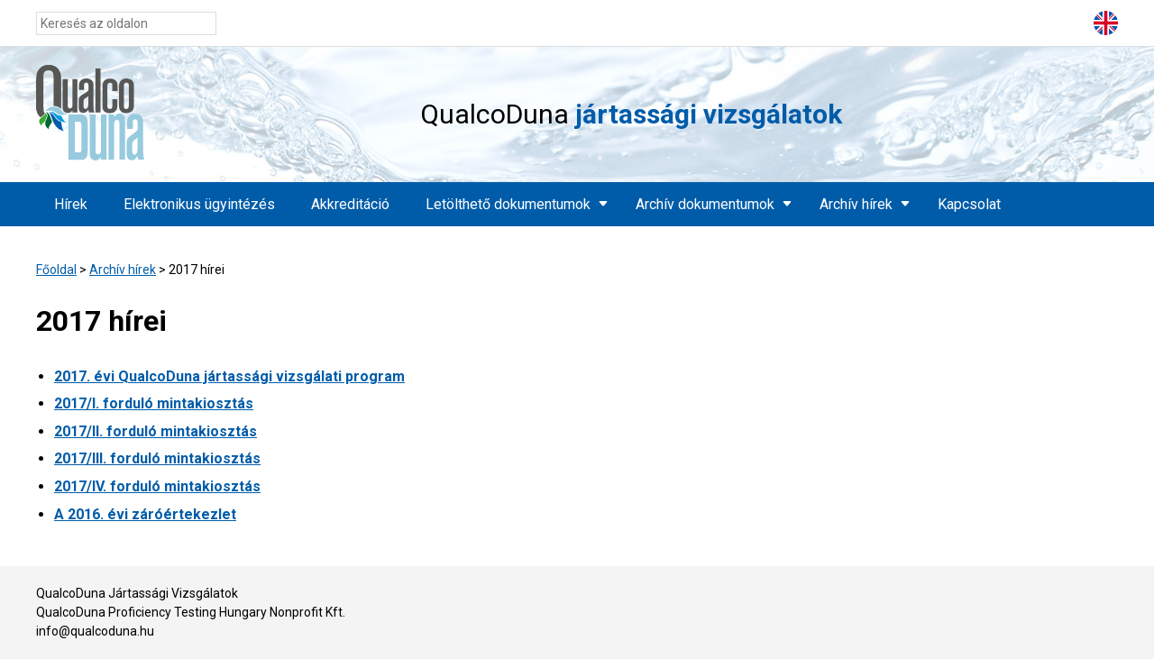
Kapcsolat (969, 204)
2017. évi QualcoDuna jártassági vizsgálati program (229, 376)
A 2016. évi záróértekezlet (145, 514)
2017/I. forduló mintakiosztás (153, 403)
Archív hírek (856, 204)
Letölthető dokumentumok (508, 204)
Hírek (70, 204)
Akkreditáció (350, 204)
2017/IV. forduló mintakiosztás (157, 486)
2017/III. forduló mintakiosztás (157, 458)
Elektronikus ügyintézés (199, 204)
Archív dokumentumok (705, 204)
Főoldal (56, 269)
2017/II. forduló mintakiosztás (155, 431)
